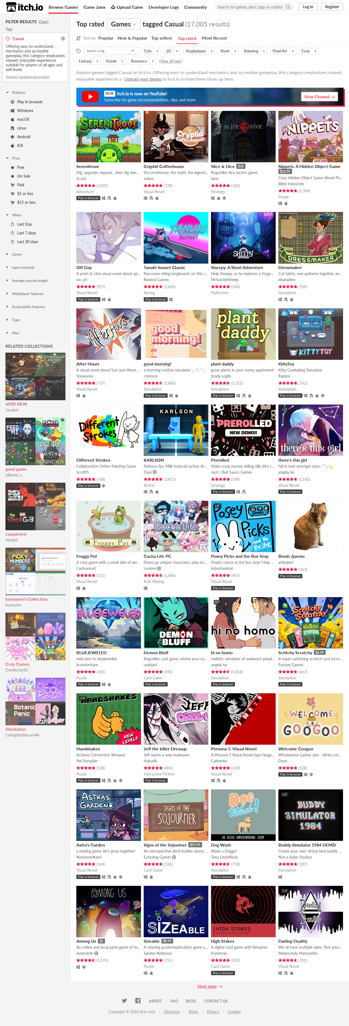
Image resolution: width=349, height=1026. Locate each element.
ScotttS (82, 472)
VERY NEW (16, 403)
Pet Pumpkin (87, 761)
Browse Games (63, 7)
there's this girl (292, 459)
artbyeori (285, 562)
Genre (13, 254)
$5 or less (22, 193)
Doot (282, 761)
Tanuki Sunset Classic (164, 267)
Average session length (26, 280)
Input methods (20, 267)
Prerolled (220, 459)
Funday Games (290, 664)
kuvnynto (13, 605)
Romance (139, 61)
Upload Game (127, 7)
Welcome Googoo (295, 748)
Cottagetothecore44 (22, 735)
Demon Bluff (156, 652)
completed (15, 533)
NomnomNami (88, 857)
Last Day (21, 224)
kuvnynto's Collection (26, 599)
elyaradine (286, 279)
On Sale (20, 176)
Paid (17, 184)
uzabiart (150, 664)
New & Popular (132, 37)
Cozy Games (17, 664)
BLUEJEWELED (91, 652)
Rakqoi (284, 376)
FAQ (174, 1001)
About (155, 1001)
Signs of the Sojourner (165, 844)
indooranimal (222, 568)
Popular (105, 37)
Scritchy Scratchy (295, 652)
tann (215, 178)
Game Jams (94, 7)
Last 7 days (23, 233)
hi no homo (222, 652)
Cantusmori (86, 568)
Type (12, 320)
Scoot (81, 178)
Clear (44, 21)
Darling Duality (292, 941)
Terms (193, 1011)
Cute (148, 51)
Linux (18, 128)
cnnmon (151, 376)
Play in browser (27, 101)
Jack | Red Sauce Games (231, 472)
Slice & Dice (223, 166)
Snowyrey (84, 376)
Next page (207, 986)
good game (15, 468)
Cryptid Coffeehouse (164, 166)
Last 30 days (24, 241)
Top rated (187, 38)
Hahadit (150, 761)
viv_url (81, 279)
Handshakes (88, 748)
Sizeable (152, 941)
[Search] (288, 7)
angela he (286, 472)
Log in (308, 6)
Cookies (234, 1011)
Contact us (216, 1001)
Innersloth (84, 953)
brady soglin (221, 376)
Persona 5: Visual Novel (234, 748)
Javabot (12, 410)
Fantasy (85, 61)
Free (17, 167)
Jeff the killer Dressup (165, 748)
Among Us (86, 941)
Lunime (150, 568)
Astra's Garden (90, 844)
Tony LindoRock (224, 857)
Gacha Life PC (157, 556)
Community (195, 7)
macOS (20, 119)
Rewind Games (156, 279)
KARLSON (154, 459)
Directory (172, 1011)
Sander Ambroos (158, 953)
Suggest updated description (28, 77)
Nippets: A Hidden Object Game (309, 166)
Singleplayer (196, 51)
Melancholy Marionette (297, 953)
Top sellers (161, 37)
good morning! (158, 363)
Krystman (219, 953)
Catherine (219, 761)
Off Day (84, 267)
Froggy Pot (86, 556)
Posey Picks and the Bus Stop (240, 556)
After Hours (87, 363)
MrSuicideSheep (224, 279)
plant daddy (222, 363)
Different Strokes (93, 459)
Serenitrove (87, 166)
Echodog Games (157, 857)
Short (225, 51)
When (13, 215)
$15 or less (23, 202)
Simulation (15, 729)
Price (12, 158)
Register (332, 6)
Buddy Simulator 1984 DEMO (307, 844)
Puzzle (111, 61)
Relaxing (251, 51)
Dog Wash (221, 844)
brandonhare (87, 664)
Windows (22, 110)
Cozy (306, 51)
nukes (149, 178)
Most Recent (214, 37)
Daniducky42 (16, 670)
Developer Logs (164, 7)
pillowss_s (13, 475)
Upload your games (143, 78)
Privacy (213, 1011)
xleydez (11, 540)
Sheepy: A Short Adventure (237, 267)
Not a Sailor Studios (295, 857)
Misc (12, 333)
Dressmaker (290, 267)
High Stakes (222, 941)
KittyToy (286, 363)
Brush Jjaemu (291, 556)
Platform (15, 92)
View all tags (170, 61)
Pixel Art (280, 51)
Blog (191, 1001)
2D (168, 51)
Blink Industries (291, 183)
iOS (17, 145)
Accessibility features (25, 307)
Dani (148, 472)
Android (21, 136)
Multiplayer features (24, 293)
